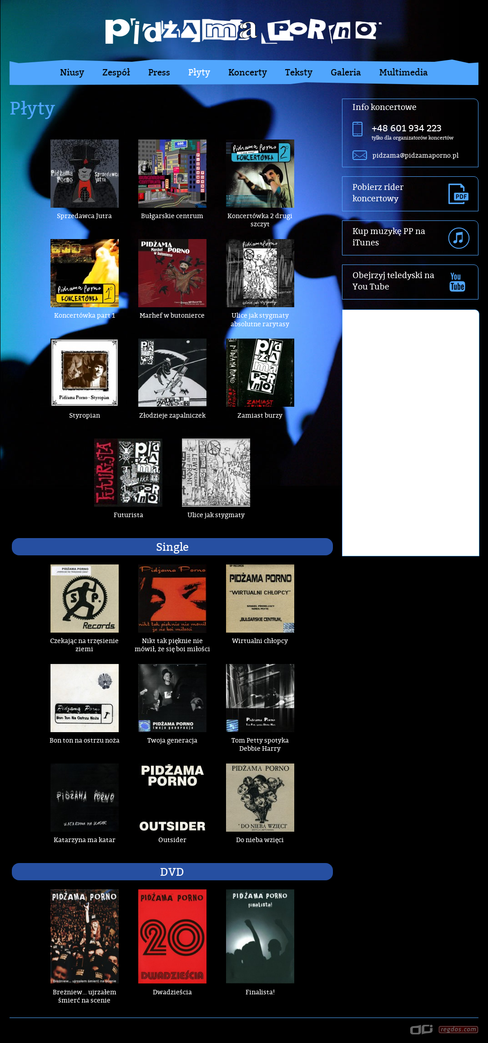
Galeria (346, 72)
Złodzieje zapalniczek (172, 415)
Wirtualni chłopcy (260, 640)
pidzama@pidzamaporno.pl (415, 155)
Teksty (298, 72)
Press (159, 72)
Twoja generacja (172, 740)
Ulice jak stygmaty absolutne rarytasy (260, 319)
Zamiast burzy (259, 415)
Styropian (84, 415)
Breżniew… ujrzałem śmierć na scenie (84, 996)
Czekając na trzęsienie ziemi (84, 644)
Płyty (199, 72)
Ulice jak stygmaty (216, 514)
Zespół (116, 72)
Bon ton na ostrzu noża (85, 740)
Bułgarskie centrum (172, 215)
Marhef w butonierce (172, 315)
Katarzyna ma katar (85, 839)
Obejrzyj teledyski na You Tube (393, 280)
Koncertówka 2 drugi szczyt (259, 219)
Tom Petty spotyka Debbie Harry (260, 744)
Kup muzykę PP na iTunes (388, 236)
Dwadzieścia (172, 992)
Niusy (72, 72)
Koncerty (247, 72)
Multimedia (403, 72)
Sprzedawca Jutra (84, 215)
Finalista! (260, 992)
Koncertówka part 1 (84, 315)
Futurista (128, 514)
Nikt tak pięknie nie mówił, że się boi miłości (172, 644)
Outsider (172, 839)
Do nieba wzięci (260, 839)
